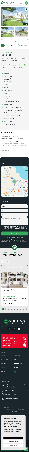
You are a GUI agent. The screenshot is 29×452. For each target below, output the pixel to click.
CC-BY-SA (25, 196)
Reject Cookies (13, 445)
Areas (3, 368)
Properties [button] (5, 360)
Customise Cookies (13, 441)
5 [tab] (14, 309)
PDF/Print (22, 45)
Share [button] (11, 46)
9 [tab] (26, 309)
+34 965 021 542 (10, 391)
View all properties (14, 267)
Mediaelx (14, 411)
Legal (18, 408)
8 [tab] (23, 309)
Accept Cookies (13, 438)
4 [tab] (11, 309)
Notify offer (14, 41)
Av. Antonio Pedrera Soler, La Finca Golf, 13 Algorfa (16, 386)
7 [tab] (20, 309)
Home (3, 356)
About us (17, 356)
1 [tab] (3, 309)
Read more (5, 150)
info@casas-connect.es (12, 398)
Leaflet (5, 196)
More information (8, 434)
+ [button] (3, 168)
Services (4, 364)
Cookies (7, 409)
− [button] (3, 170)
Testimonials (19, 364)
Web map (13, 409)
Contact (4, 372)
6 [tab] (17, 309)
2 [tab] (5, 309)
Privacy (23, 408)
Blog (16, 368)
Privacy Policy (18, 227)
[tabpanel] (14, 289)
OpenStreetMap (15, 196)
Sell (16, 360)
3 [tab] (8, 309)
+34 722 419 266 (10, 395)
